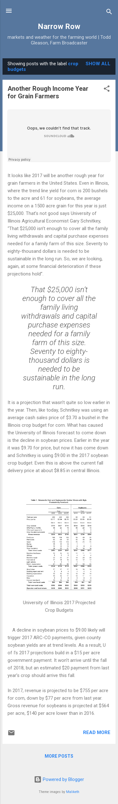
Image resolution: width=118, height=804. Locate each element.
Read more (96, 732)
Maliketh (72, 792)
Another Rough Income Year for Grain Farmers (48, 92)
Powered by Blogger (59, 779)
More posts (59, 756)
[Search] (109, 12)
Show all (98, 64)
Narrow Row (59, 26)
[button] (106, 90)
